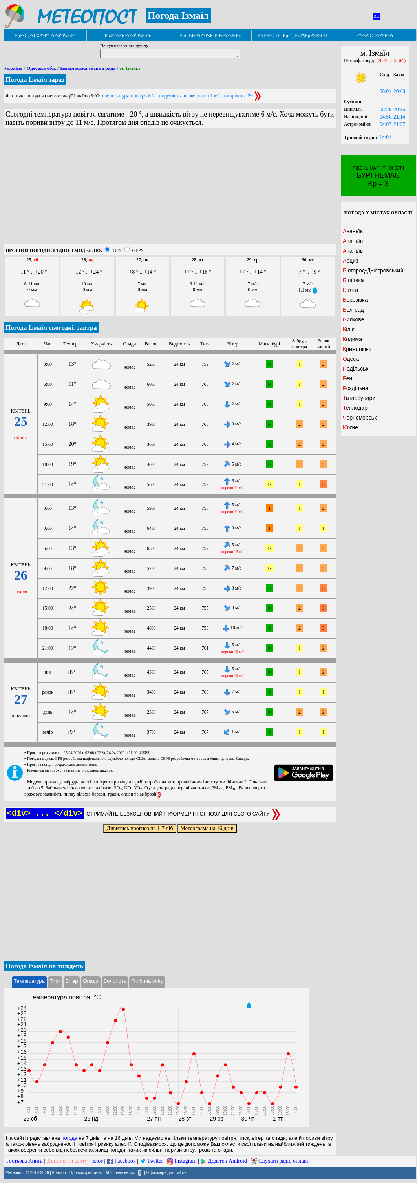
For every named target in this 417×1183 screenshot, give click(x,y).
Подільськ (355, 368)
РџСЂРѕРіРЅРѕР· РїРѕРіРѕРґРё (210, 35)
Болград (353, 310)
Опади (90, 981)
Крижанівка (357, 349)
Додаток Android (227, 1161)
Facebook (124, 1161)
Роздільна (355, 388)
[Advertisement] (170, 189)
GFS (117, 250)
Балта (350, 290)
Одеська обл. (41, 68)
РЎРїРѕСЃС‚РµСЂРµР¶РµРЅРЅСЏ (292, 35)
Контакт (59, 1172)
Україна (13, 68)
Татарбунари (359, 398)
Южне (350, 427)
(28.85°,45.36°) (391, 60)
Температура (29, 981)
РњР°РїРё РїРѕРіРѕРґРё (128, 35)
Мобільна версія (121, 1172)
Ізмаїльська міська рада (88, 68)
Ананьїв (353, 231)
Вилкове (353, 319)
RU (376, 16)
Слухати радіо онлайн (284, 1161)
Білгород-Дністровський (373, 270)
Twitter (155, 1161)
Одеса (351, 359)
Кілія (349, 329)
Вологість (115, 981)
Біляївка (353, 280)
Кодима (352, 339)
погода (69, 1138)
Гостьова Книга (24, 1161)
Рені (348, 378)
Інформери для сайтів (166, 1172)
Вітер (72, 981)
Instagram (185, 1161)
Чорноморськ (360, 417)
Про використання (86, 1172)
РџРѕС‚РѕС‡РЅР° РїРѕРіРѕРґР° (45, 35)
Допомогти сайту (67, 1161)
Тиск (55, 981)
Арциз (350, 260)
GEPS (137, 250)
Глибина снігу (147, 981)
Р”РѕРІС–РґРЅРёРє (375, 35)
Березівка (355, 300)
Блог (97, 1161)
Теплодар (355, 408)
